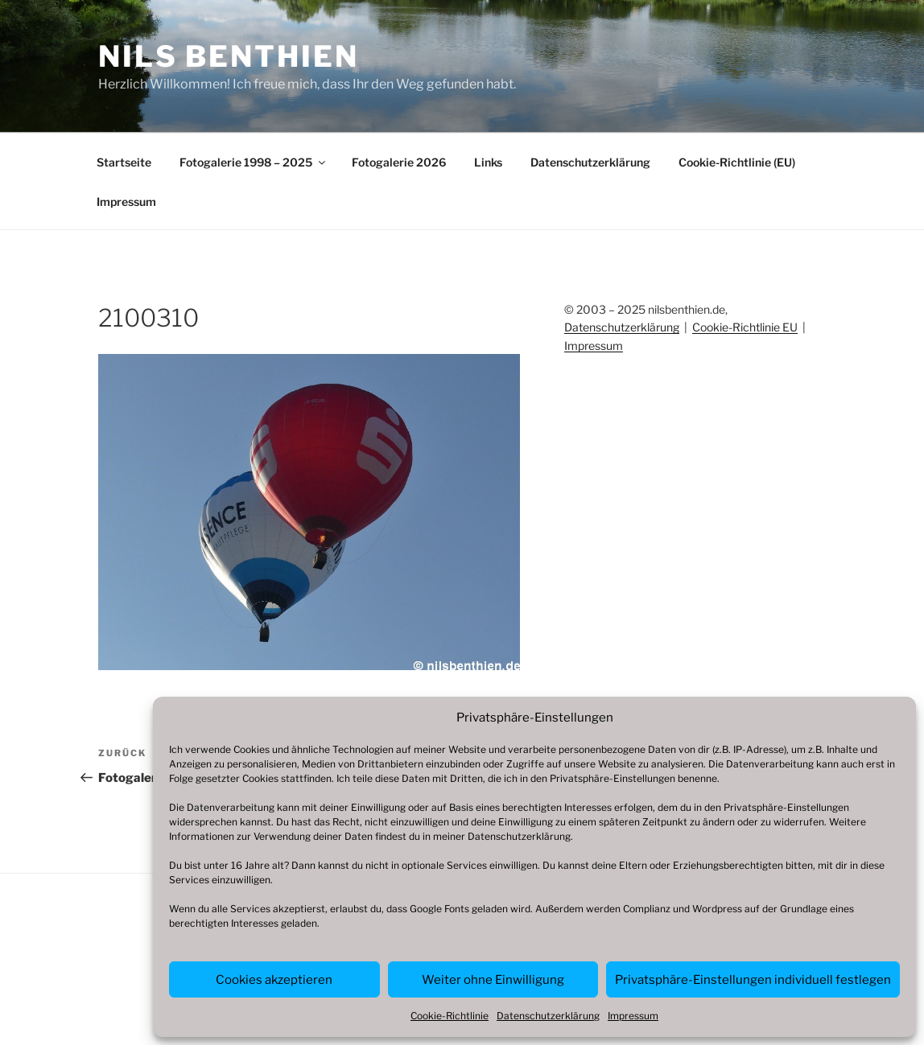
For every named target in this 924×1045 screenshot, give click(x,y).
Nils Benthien (228, 56)
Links (488, 162)
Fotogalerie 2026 (399, 162)
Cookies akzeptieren (274, 980)
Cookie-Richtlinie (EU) (737, 162)
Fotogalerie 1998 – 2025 (253, 162)
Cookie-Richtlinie (449, 1016)
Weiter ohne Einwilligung (493, 980)
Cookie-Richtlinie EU (745, 327)
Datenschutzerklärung (519, 836)
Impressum (633, 1016)
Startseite (124, 162)
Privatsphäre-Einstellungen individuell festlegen (753, 980)
